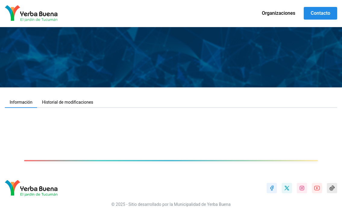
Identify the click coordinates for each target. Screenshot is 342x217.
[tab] (21, 102)
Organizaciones (278, 13)
